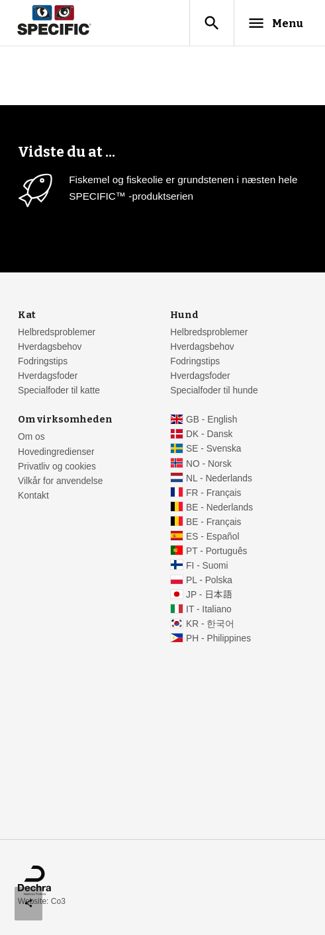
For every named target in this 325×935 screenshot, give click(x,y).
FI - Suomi (207, 566)
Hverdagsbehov (49, 347)
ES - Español (212, 537)
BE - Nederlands (219, 507)
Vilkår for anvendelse (60, 481)
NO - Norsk (209, 464)
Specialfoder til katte (59, 390)
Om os (31, 437)
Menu (275, 23)
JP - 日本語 (209, 595)
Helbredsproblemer (56, 332)
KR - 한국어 (210, 624)
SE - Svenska (213, 449)
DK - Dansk (209, 434)
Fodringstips (43, 361)
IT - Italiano (209, 609)
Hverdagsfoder (47, 376)
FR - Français (213, 493)
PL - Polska (209, 580)
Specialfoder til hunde (213, 390)
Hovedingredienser (56, 452)
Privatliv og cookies (57, 466)
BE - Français (213, 522)
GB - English (211, 420)
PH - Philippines (218, 638)
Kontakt (33, 496)
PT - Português (216, 551)
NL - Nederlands (219, 478)
